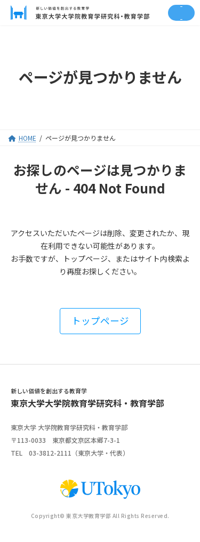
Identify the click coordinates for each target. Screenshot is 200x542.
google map (147, 440)
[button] (100, 321)
